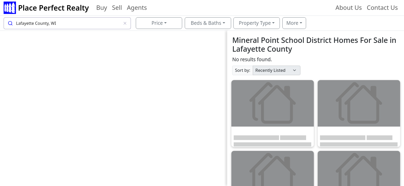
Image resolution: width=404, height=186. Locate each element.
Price (157, 23)
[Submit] (10, 23)
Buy (101, 7)
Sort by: (242, 70)
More (292, 23)
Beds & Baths (206, 23)
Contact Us (382, 7)
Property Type (255, 23)
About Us (348, 7)
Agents (137, 7)
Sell (117, 7)
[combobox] (67, 23)
